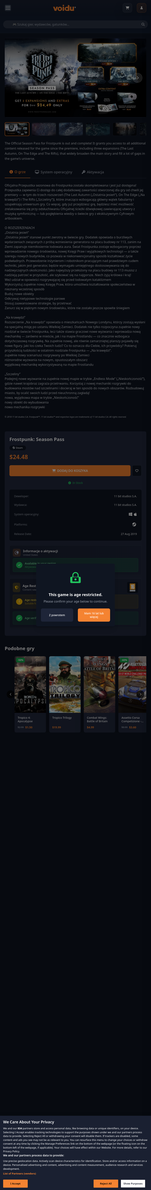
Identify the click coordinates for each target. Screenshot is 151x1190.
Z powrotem (57, 615)
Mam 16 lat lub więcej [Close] (94, 615)
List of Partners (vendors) (19, 1177)
